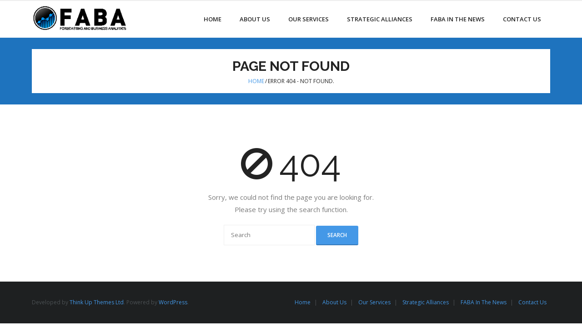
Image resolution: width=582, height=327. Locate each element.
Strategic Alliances (425, 302)
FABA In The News (484, 302)
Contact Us (532, 302)
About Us (334, 302)
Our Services (374, 302)
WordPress (173, 302)
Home (256, 81)
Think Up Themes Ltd (97, 302)
